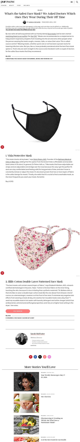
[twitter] (40, 357)
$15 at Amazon (17, 311)
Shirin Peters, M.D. (39, 159)
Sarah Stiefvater (34, 22)
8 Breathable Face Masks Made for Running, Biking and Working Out (29, 58)
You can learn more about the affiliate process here (20, 29)
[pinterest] (2, 147)
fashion (3, 5)
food (19, 5)
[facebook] (35, 357)
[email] (49, 357)
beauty (11, 5)
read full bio (33, 345)
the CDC (34, 36)
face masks (52, 34)
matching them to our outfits (16, 36)
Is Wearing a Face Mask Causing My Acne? (20, 318)
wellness (27, 5)
